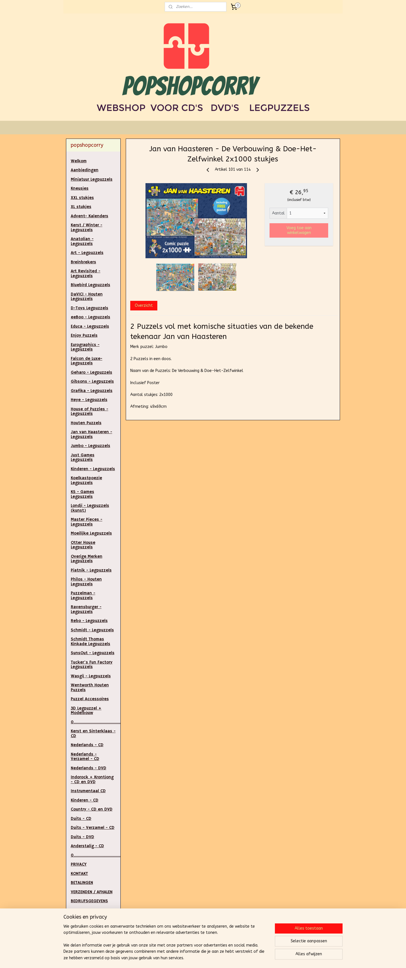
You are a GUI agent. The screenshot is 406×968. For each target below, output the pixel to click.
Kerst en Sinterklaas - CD (93, 733)
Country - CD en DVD (91, 809)
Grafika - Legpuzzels (91, 390)
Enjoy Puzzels (84, 335)
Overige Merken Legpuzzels (86, 559)
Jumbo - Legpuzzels (90, 445)
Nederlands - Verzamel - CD (85, 757)
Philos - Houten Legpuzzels (86, 582)
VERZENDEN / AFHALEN (91, 892)
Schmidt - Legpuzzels (92, 630)
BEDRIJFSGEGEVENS (89, 901)
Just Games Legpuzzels (82, 457)
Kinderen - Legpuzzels (93, 469)
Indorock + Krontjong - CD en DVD (92, 779)
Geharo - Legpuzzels (91, 372)
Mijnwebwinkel (263, 958)
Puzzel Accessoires (90, 699)
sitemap (185, 958)
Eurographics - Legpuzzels (85, 347)
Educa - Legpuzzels (90, 326)
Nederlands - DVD (88, 768)
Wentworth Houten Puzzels (90, 687)
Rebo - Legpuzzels (89, 620)
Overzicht (144, 305)
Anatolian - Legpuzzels (82, 241)
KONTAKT (79, 873)
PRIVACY (79, 864)
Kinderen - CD (84, 800)
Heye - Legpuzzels (89, 399)
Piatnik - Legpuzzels (91, 570)
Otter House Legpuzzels (83, 545)
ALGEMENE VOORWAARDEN (86, 931)
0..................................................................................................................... (96, 722)
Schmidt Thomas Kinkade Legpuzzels (90, 641)
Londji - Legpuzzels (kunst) (90, 508)
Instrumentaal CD (88, 791)
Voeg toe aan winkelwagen (299, 230)
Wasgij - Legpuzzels (91, 676)
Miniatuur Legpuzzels (91, 179)
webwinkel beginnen (215, 958)
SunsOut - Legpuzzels (92, 653)
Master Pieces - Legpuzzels (86, 522)
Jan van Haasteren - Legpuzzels (91, 434)
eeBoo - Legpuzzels (90, 317)
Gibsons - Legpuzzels (92, 381)
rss (195, 958)
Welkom (79, 161)
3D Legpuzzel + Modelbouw (86, 711)
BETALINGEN (82, 882)
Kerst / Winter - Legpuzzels (86, 227)
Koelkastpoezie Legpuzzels (86, 480)
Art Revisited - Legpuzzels (85, 273)
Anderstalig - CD (87, 846)
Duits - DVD (82, 837)
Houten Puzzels (86, 423)
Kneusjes (80, 188)
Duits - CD (81, 818)
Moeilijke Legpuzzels (91, 533)
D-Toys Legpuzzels (89, 308)
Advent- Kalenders (89, 216)
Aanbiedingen (84, 170)
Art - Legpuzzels (87, 252)
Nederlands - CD (87, 745)
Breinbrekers (83, 262)
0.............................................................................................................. (96, 855)
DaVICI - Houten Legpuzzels (87, 297)
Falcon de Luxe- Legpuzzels (86, 361)
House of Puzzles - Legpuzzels (89, 411)
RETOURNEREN (84, 910)
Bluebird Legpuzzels (90, 285)
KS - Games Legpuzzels (82, 494)
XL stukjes (81, 206)
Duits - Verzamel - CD (92, 827)
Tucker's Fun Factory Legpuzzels (91, 665)
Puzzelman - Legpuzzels (83, 595)
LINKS (76, 919)
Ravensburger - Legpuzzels (86, 609)
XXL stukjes (82, 197)
